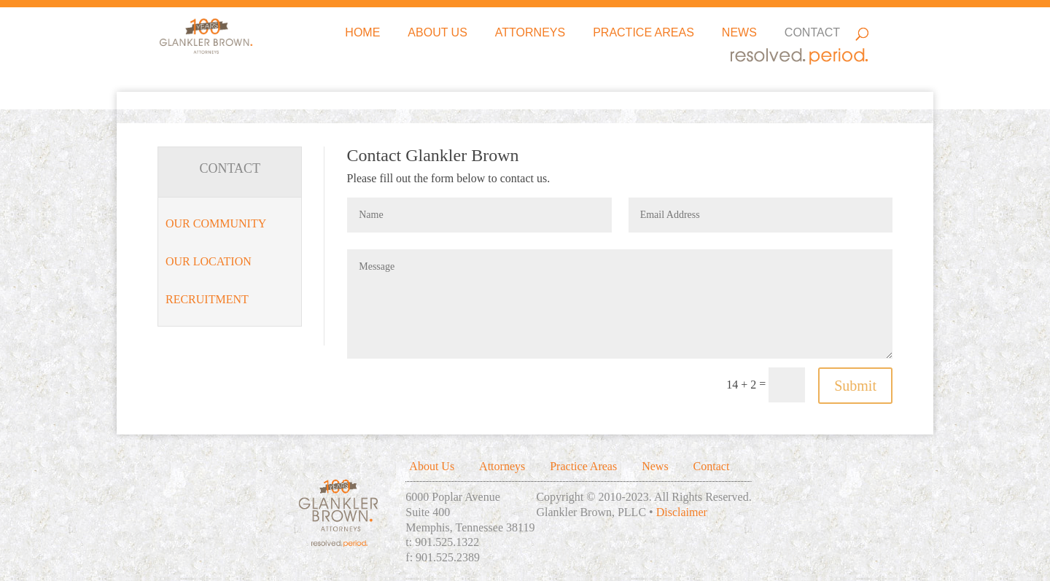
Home (362, 33)
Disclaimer (681, 512)
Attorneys (530, 33)
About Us (437, 33)
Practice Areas (643, 33)
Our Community (216, 223)
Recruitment (207, 299)
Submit (855, 386)
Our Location (209, 261)
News (739, 33)
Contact (812, 33)
